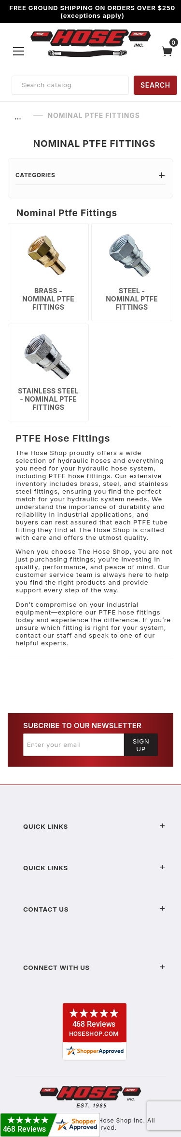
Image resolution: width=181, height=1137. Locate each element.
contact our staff (43, 635)
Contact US (94, 909)
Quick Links (94, 826)
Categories (90, 175)
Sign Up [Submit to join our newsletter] (141, 745)
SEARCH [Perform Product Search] (155, 85)
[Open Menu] (19, 51)
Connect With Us (94, 967)
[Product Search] (70, 85)
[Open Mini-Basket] (169, 51)
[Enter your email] (73, 744)
